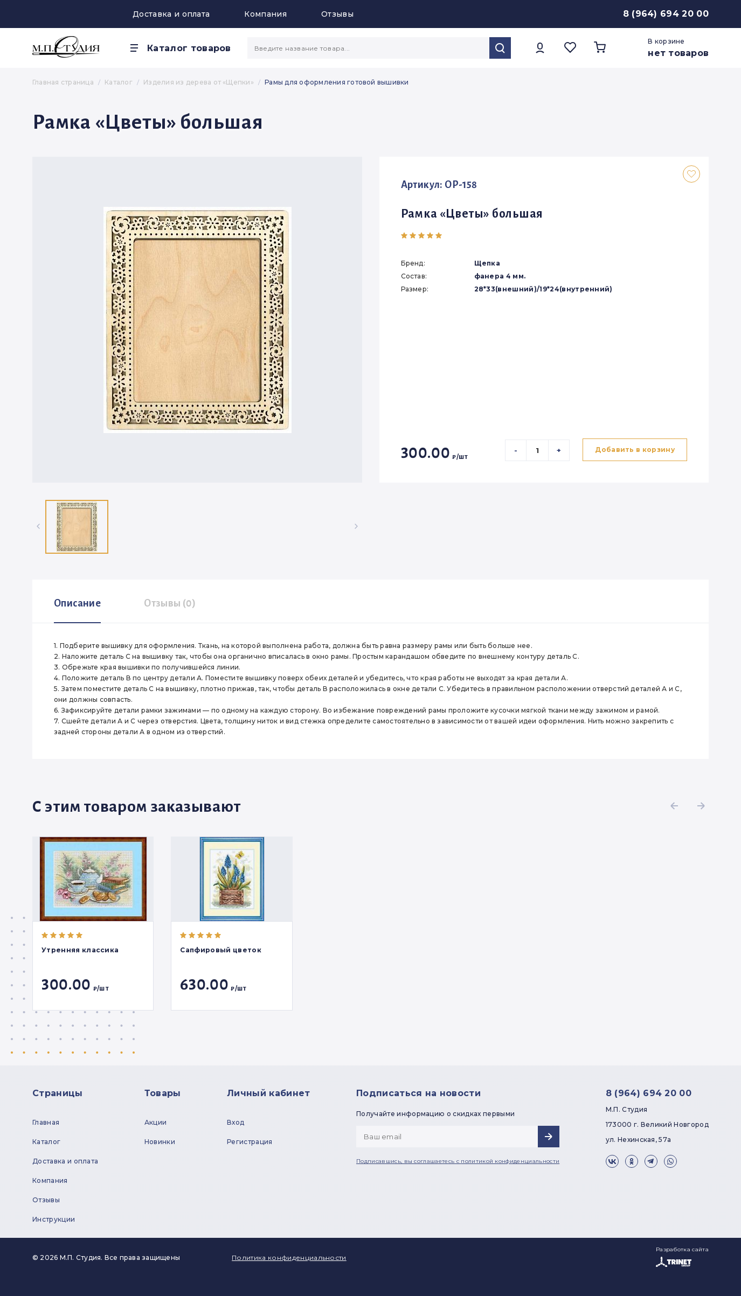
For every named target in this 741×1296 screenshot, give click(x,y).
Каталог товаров (189, 48)
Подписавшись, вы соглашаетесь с (457, 1161)
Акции (155, 1122)
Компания (265, 14)
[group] (197, 320)
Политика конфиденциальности (289, 1257)
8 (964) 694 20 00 (666, 14)
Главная (45, 1122)
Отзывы (337, 14)
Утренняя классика (80, 950)
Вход (235, 1122)
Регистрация (250, 1142)
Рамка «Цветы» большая (472, 213)
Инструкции (53, 1219)
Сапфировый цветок (220, 950)
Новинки (159, 1142)
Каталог (46, 1142)
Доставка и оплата (171, 14)
